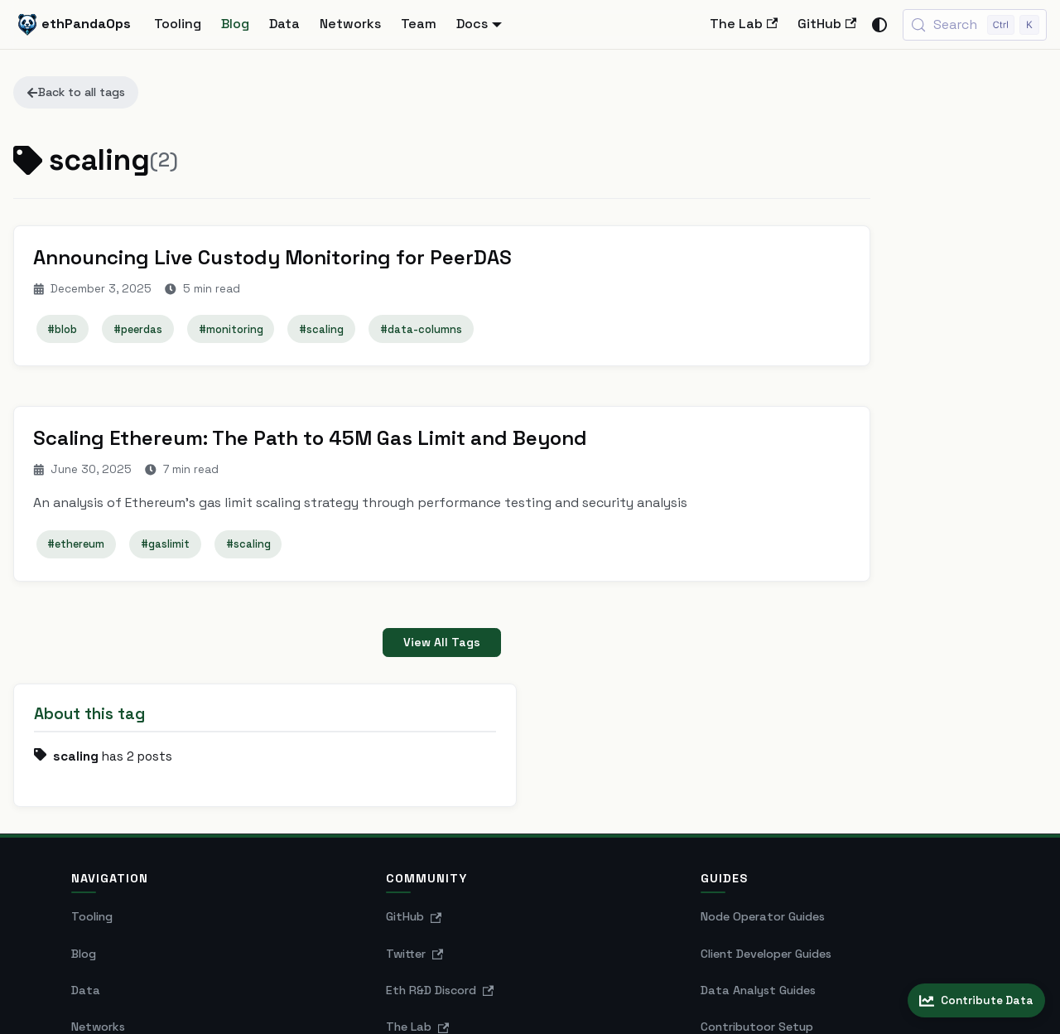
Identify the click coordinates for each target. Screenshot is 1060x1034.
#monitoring (232, 330)
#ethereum (77, 547)
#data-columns (422, 330)
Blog (235, 23)
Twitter (415, 834)
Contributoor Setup (757, 908)
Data (284, 23)
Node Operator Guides (763, 797)
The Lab (744, 23)
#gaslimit (166, 547)
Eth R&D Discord (440, 870)
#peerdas (138, 330)
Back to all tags (75, 92)
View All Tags (397, 646)
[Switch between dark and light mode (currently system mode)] (879, 25)
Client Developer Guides (766, 834)
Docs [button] (472, 23)
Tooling (177, 23)
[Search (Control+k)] (975, 25)
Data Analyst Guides (758, 870)
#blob (64, 330)
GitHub (826, 23)
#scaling (323, 330)
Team (418, 23)
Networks (350, 23)
